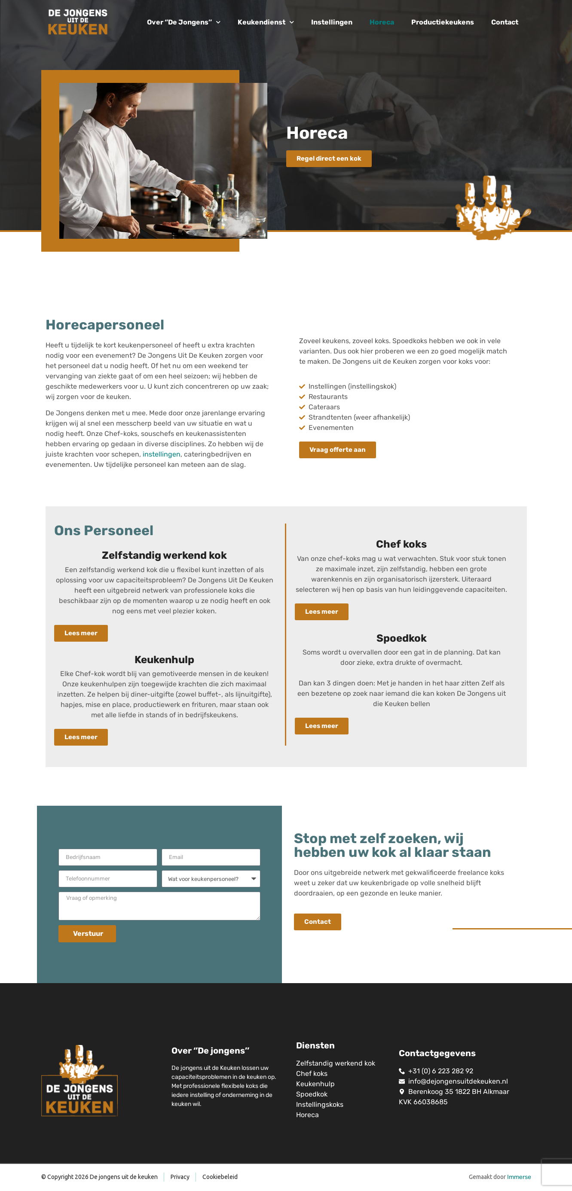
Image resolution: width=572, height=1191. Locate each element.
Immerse (519, 1177)
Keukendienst (266, 22)
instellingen (161, 454)
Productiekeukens (442, 22)
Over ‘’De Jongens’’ (183, 22)
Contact (504, 22)
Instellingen (331, 22)
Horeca (382, 22)
